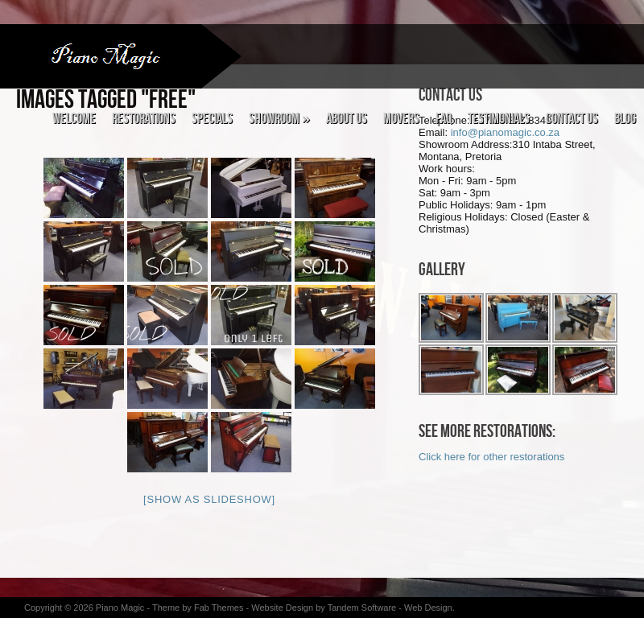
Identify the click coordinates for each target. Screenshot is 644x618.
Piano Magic (120, 607)
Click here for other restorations (491, 457)
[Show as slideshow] (209, 499)
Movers (401, 118)
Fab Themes (220, 607)
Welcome (74, 118)
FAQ (444, 118)
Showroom (279, 118)
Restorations (143, 118)
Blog (625, 118)
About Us (346, 118)
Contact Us (572, 118)
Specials (212, 118)
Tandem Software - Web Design (390, 607)
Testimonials (499, 118)
